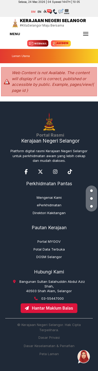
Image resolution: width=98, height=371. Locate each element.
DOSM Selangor (49, 257)
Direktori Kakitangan (49, 213)
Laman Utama (21, 55)
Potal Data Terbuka (49, 249)
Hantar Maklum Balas (49, 308)
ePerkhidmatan (49, 205)
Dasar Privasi (49, 337)
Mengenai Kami (49, 197)
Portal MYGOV (49, 241)
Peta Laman (49, 354)
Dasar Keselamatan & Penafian (49, 346)
